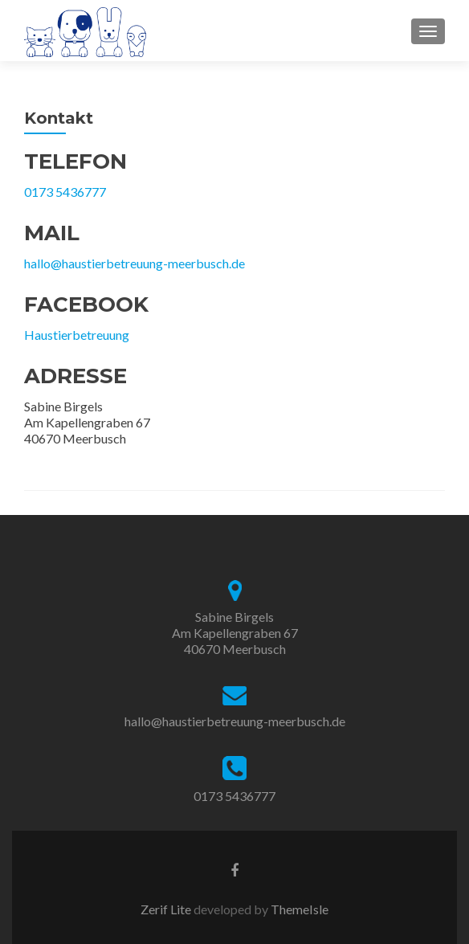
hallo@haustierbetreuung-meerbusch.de (134, 263)
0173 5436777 (65, 191)
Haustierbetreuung (76, 334)
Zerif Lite (167, 909)
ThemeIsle (299, 909)
